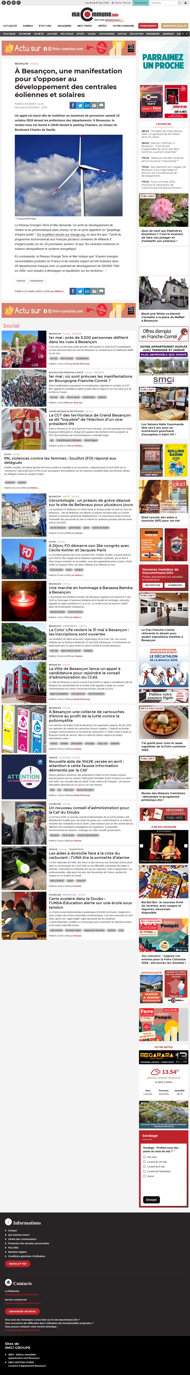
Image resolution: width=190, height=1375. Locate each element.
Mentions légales (17, 1252)
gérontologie (74, 528)
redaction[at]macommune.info (21, 1294)
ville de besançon (96, 694)
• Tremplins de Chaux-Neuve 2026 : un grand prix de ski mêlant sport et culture (161, 134)
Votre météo (163, 1047)
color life (54, 651)
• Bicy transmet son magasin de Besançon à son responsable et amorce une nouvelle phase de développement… (163, 171)
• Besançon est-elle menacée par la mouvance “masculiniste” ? (162, 159)
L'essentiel (164, 124)
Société (77, 333)
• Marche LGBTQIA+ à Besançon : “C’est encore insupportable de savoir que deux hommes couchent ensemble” (160, 148)
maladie (64, 743)
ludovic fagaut (91, 440)
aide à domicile (57, 881)
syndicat (102, 397)
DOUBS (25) (55, 804)
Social (34, 63)
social (68, 570)
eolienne (21, 280)
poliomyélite (76, 743)
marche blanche (75, 612)
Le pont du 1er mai (157, 1162)
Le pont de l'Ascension (158, 1171)
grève (86, 528)
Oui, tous (152, 1157)
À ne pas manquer (163, 826)
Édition (99, 20)
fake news (68, 790)
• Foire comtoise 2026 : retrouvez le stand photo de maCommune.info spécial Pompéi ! (161, 184)
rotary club (102, 743)
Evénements (70, 626)
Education (69, 895)
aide (52, 790)
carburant (81, 881)
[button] (179, 3)
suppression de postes (94, 930)
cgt (62, 397)
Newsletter (17, 1263)
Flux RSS (13, 1247)
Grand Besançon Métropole (66, 411)
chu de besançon (58, 528)
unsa (121, 930)
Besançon (21, 63)
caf (59, 790)
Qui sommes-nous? (19, 1235)
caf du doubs (68, 835)
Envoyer (151, 1199)
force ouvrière (57, 570)
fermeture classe (73, 930)
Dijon (7, 454)
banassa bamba (57, 612)
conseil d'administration (88, 835)
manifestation (36, 280)
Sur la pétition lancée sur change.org (61, 234)
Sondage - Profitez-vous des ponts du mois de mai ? (160, 1149)
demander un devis (22, 1311)
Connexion (175, 585)
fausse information (85, 790)
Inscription (152, 585)
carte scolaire (56, 930)
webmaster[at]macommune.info (22, 1330)
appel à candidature (59, 694)
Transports (76, 849)
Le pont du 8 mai (156, 1166)
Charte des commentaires (22, 1239)
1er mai (54, 358)
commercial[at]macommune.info (22, 1303)
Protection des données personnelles (28, 1243)
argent (70, 881)
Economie (65, 757)
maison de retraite (100, 528)
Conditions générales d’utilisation (26, 1256)
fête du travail (67, 358)
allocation (55, 835)
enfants (54, 743)
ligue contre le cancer (71, 651)
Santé (66, 496)
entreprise (10, 482)
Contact (12, 1230)
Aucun (150, 1176)
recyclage (90, 743)
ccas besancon (78, 694)
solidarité (88, 651)
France (53, 757)
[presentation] (141, 845)
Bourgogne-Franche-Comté (66, 372)
